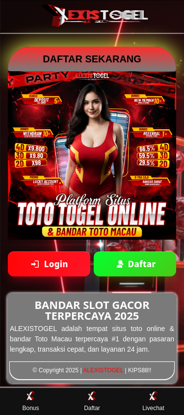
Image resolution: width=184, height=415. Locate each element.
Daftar (92, 401)
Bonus (30, 401)
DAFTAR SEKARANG (92, 59)
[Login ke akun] (49, 264)
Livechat (153, 401)
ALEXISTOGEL (103, 370)
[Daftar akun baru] (135, 264)
